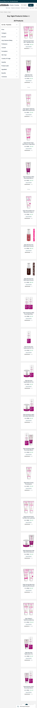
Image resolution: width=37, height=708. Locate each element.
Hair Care (32, 8)
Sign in (30, 5)
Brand (5, 12)
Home (1, 12)
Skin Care (8, 8)
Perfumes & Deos (25, 8)
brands (12, 5)
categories (7, 5)
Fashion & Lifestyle (15, 8)
